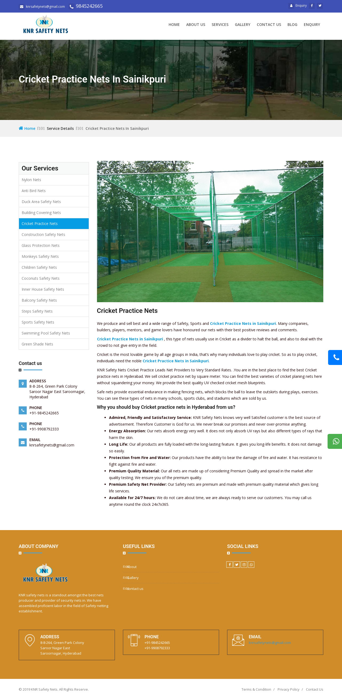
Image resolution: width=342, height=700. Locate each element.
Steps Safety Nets (37, 311)
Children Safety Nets (39, 267)
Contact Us (314, 689)
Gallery (242, 24)
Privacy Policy (289, 689)
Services (220, 24)
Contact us (269, 24)
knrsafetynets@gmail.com (270, 642)
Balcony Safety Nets (39, 300)
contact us (135, 588)
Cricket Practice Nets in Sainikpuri (243, 323)
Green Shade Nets (37, 344)
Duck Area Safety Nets (41, 201)
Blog (292, 24)
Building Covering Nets (41, 212)
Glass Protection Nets (41, 245)
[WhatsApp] (251, 564)
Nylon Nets (31, 179)
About (132, 566)
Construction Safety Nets (43, 234)
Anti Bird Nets (34, 190)
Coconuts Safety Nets (41, 278)
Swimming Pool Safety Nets (46, 333)
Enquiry (297, 5)
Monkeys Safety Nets (40, 256)
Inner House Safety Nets (43, 289)
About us (195, 24)
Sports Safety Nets (38, 322)
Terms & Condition (256, 689)
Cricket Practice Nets (40, 223)
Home (174, 24)
